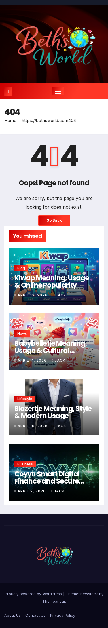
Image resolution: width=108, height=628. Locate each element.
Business (25, 464)
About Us (12, 615)
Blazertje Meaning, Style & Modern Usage (53, 412)
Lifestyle (24, 399)
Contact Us (35, 615)
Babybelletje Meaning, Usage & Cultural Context (50, 350)
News (22, 333)
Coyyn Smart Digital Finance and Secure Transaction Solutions (50, 481)
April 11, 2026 (33, 360)
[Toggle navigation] (58, 91)
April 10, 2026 (33, 426)
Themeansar (53, 601)
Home (10, 120)
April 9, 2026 (32, 491)
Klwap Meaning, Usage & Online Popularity (51, 281)
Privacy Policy (62, 615)
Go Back (54, 220)
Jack (59, 295)
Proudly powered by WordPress (34, 593)
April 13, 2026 (33, 295)
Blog (21, 268)
